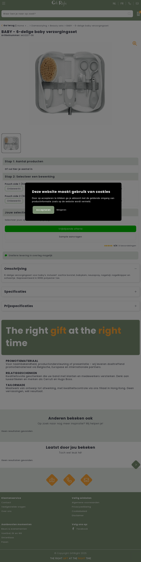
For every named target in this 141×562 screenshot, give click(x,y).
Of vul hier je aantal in (18, 169)
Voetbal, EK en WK (11, 533)
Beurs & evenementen (14, 528)
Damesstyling (39, 25)
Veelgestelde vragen (13, 506)
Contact (6, 502)
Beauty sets (57, 25)
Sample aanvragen (70, 236)
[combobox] (64, 14)
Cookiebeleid (79, 511)
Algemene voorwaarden (85, 502)
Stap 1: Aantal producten (24, 161)
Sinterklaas (7, 537)
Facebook (80, 528)
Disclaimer (78, 515)
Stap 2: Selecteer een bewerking (30, 176)
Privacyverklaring (81, 506)
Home (20, 25)
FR (122, 3)
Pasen (4, 541)
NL (114, 3)
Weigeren (61, 210)
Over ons (6, 511)
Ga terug (9, 25)
